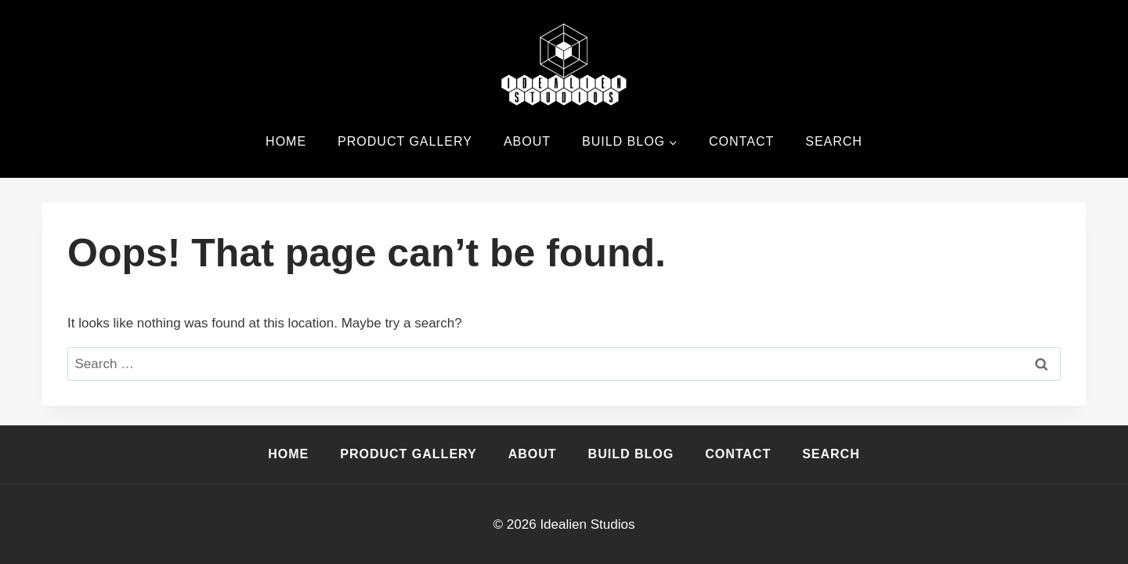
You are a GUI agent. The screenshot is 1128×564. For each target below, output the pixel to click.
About (527, 141)
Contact (741, 141)
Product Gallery (405, 141)
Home (286, 141)
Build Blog (631, 454)
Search (833, 141)
